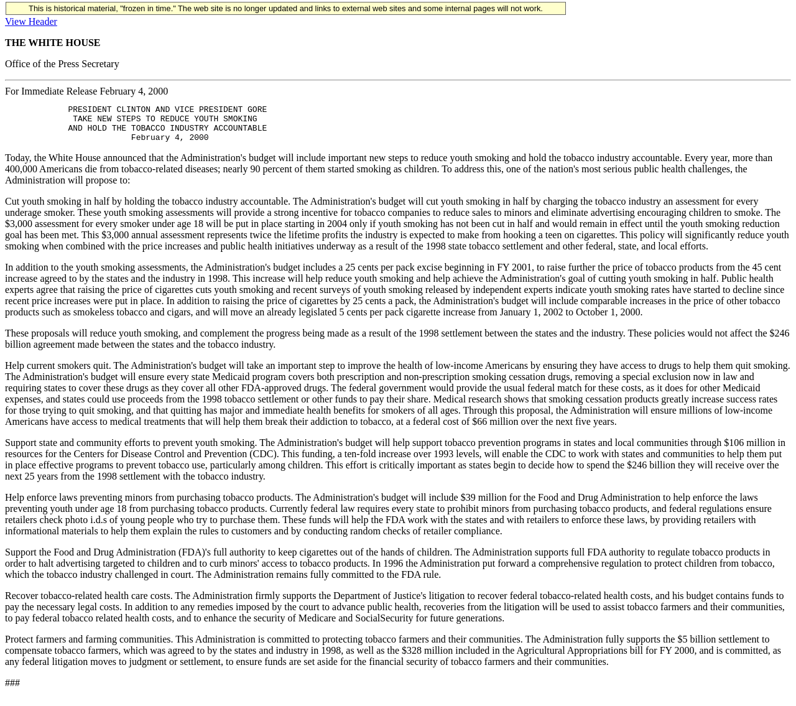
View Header (31, 21)
